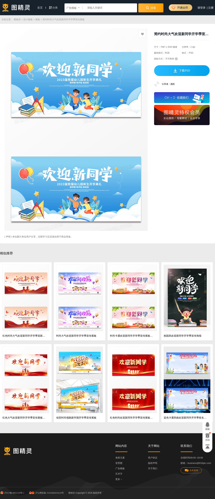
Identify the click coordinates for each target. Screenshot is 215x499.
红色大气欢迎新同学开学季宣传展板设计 (24, 417)
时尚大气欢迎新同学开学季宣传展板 (76, 335)
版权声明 (152, 463)
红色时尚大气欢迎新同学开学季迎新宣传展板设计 (24, 335)
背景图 (118, 463)
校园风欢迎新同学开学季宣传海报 (182, 335)
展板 (37, 19)
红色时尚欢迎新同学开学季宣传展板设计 (132, 417)
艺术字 (118, 473)
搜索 (151, 7)
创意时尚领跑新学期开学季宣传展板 (76, 417)
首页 (41, 7)
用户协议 (152, 457)
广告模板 (120, 468)
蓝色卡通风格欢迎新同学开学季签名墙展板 (186, 417)
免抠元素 (120, 457)
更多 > (118, 479)
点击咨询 (191, 470)
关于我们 (152, 468)
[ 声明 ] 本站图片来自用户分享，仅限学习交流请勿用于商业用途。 (38, 236)
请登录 (201, 7)
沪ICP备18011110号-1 (12, 492)
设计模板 (28, 19)
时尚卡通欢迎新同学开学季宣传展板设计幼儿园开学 (132, 335)
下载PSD (182, 70)
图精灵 (17, 19)
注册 (211, 7)
